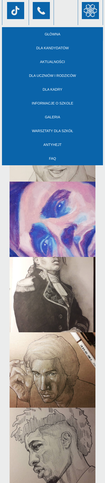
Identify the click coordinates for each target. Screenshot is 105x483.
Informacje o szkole (52, 103)
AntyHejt (52, 145)
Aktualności (52, 62)
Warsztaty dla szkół (52, 131)
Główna (52, 34)
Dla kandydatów (52, 48)
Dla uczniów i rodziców (52, 76)
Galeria (52, 117)
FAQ (52, 158)
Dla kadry (52, 89)
